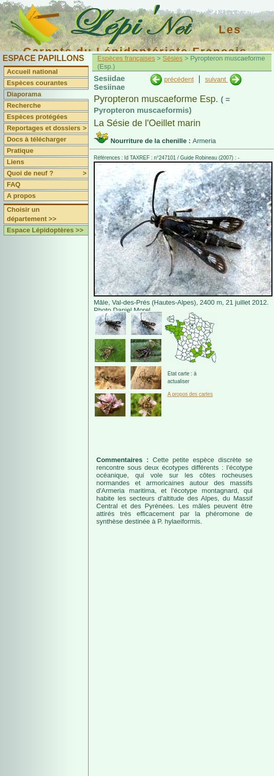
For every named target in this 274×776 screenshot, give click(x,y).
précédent (179, 79)
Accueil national (32, 71)
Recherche (23, 105)
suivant (216, 79)
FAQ (13, 184)
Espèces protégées (37, 117)
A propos (21, 196)
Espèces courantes (37, 83)
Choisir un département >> (31, 214)
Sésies (173, 58)
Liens (15, 162)
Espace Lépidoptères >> (45, 230)
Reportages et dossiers (47, 128)
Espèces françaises (126, 58)
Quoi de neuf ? (47, 173)
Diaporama (24, 94)
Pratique (20, 150)
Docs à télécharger (36, 139)
